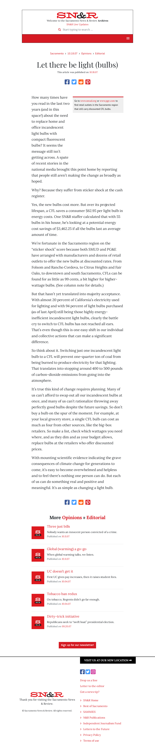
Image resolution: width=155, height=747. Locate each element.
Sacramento (57, 53)
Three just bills (58, 526)
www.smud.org (88, 100)
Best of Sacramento (95, 706)
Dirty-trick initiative (63, 616)
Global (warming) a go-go (66, 549)
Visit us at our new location (108, 660)
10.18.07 (72, 53)
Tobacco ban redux (62, 594)
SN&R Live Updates (77, 24)
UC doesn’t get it (60, 571)
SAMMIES (89, 711)
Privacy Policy (92, 734)
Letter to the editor (92, 686)
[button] (128, 38)
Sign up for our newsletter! (77, 645)
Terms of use (91, 740)
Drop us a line (88, 680)
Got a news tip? (89, 691)
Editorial (100, 53)
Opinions (86, 53)
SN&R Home (90, 700)
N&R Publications (94, 717)
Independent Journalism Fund (102, 723)
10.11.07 (66, 536)
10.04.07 (66, 581)
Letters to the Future (96, 729)
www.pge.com (107, 100)
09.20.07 (66, 626)
